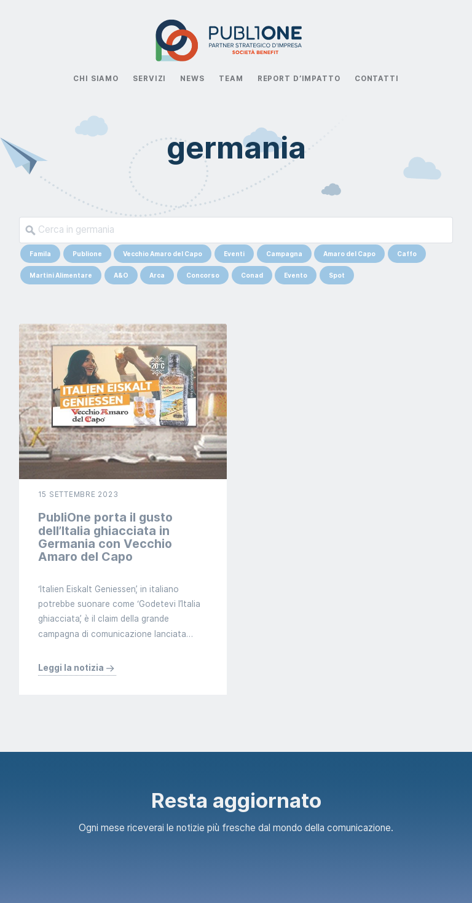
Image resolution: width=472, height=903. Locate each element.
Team (231, 78)
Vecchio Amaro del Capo (162, 253)
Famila (40, 253)
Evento (295, 275)
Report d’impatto (299, 78)
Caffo (407, 253)
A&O (121, 275)
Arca (157, 275)
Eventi (234, 253)
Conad (252, 275)
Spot (337, 275)
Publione (87, 253)
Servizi (149, 78)
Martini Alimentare (61, 275)
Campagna (284, 253)
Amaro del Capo (349, 253)
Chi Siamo (96, 78)
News (192, 78)
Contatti (377, 78)
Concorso (202, 275)
